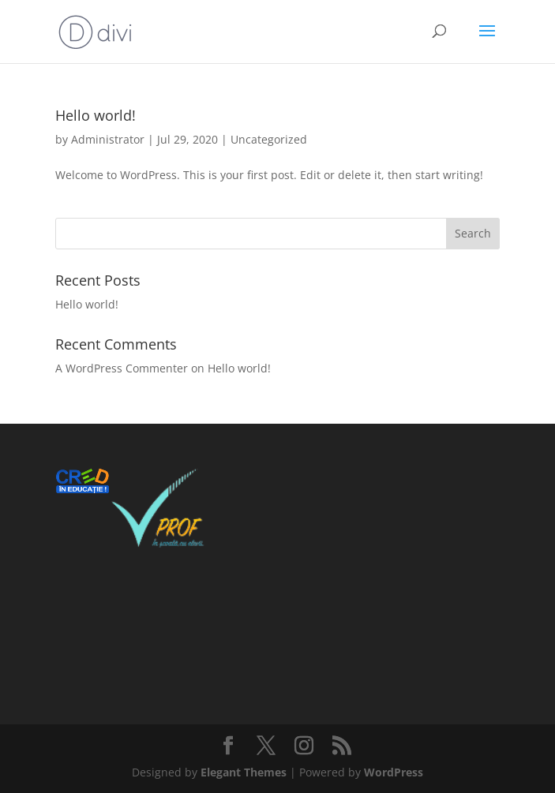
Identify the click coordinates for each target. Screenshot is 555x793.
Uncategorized (269, 139)
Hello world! (95, 115)
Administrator (107, 139)
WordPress (393, 772)
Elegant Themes (244, 772)
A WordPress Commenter (121, 368)
